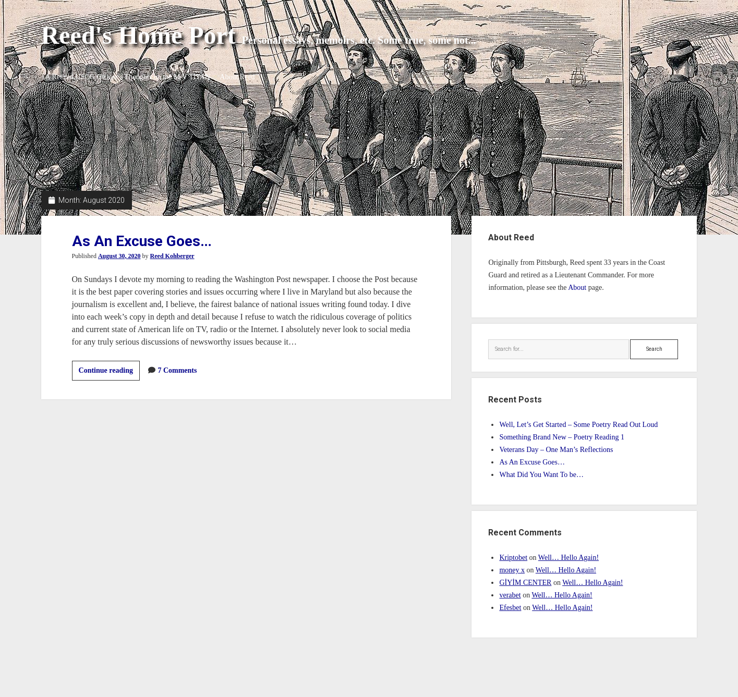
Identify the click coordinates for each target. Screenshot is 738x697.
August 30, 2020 (119, 256)
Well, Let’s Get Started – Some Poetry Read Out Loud (578, 425)
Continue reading (109, 372)
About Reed (241, 77)
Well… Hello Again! (568, 557)
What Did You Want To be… (541, 475)
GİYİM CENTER (525, 582)
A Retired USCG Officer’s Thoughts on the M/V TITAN (127, 77)
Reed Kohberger (172, 256)
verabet (510, 595)
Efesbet (510, 608)
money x (512, 570)
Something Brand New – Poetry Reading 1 (561, 437)
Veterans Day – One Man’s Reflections (556, 450)
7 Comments (177, 370)
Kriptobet (513, 557)
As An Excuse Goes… (142, 241)
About (577, 287)
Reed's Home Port (138, 35)
